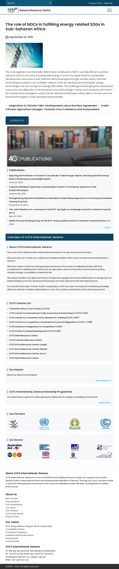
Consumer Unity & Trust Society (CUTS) (29, 308)
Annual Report (104, 380)
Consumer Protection (16, 532)
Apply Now (105, 402)
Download (17, 120)
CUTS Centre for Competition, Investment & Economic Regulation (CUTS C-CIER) (50, 322)
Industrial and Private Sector (20, 535)
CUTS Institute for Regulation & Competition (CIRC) (35, 326)
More (108, 227)
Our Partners (12, 510)
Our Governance (14, 504)
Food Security (12, 541)
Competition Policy (15, 529)
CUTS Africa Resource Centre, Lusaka (28, 344)
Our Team (11, 507)
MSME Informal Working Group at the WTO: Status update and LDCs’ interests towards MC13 (56, 220)
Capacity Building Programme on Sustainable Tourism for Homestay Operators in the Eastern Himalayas (52, 188)
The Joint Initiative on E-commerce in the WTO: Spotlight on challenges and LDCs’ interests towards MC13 (60, 211)
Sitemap (108, 3)
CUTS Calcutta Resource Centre (25, 340)
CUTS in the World (14, 513)
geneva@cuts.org (20, 556)
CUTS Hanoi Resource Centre (23, 358)
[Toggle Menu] (109, 10)
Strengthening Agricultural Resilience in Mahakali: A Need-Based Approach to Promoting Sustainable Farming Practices (60, 200)
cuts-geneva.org (20, 559)
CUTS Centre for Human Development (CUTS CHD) (35, 331)
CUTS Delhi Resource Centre (23, 335)
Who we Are (12, 498)
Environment (12, 538)
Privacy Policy (96, 3)
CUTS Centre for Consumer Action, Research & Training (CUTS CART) (44, 317)
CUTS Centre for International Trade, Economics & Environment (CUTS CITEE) (48, 313)
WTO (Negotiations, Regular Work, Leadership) (29, 526)
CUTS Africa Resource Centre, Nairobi (28, 349)
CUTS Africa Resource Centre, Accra (27, 353)
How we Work (12, 501)
